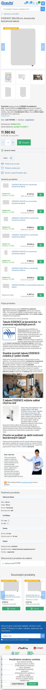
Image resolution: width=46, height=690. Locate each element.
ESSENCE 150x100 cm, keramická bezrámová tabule (24, 252)
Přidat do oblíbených (12, 168)
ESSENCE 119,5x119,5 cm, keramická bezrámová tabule (25, 219)
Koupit (25, 142)
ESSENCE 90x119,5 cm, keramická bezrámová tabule (24, 185)
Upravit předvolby (18, 684)
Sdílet (5, 158)
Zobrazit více (5, 115)
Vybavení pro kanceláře (11, 14)
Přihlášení (33, 3)
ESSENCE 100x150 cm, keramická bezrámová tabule (24, 202)
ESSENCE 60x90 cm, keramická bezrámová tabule (28, 286)
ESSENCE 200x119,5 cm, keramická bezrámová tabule (25, 269)
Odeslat (43, 635)
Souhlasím (32, 684)
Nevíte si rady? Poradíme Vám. (16, 173)
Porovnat (26, 2)
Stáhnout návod (10, 563)
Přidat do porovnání (12, 164)
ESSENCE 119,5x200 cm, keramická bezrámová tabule (25, 236)
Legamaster (29, 120)
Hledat (43, 9)
